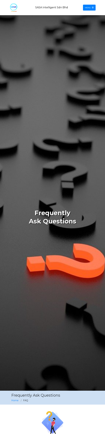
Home (15, 400)
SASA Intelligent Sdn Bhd (51, 7)
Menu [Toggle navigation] (89, 7)
